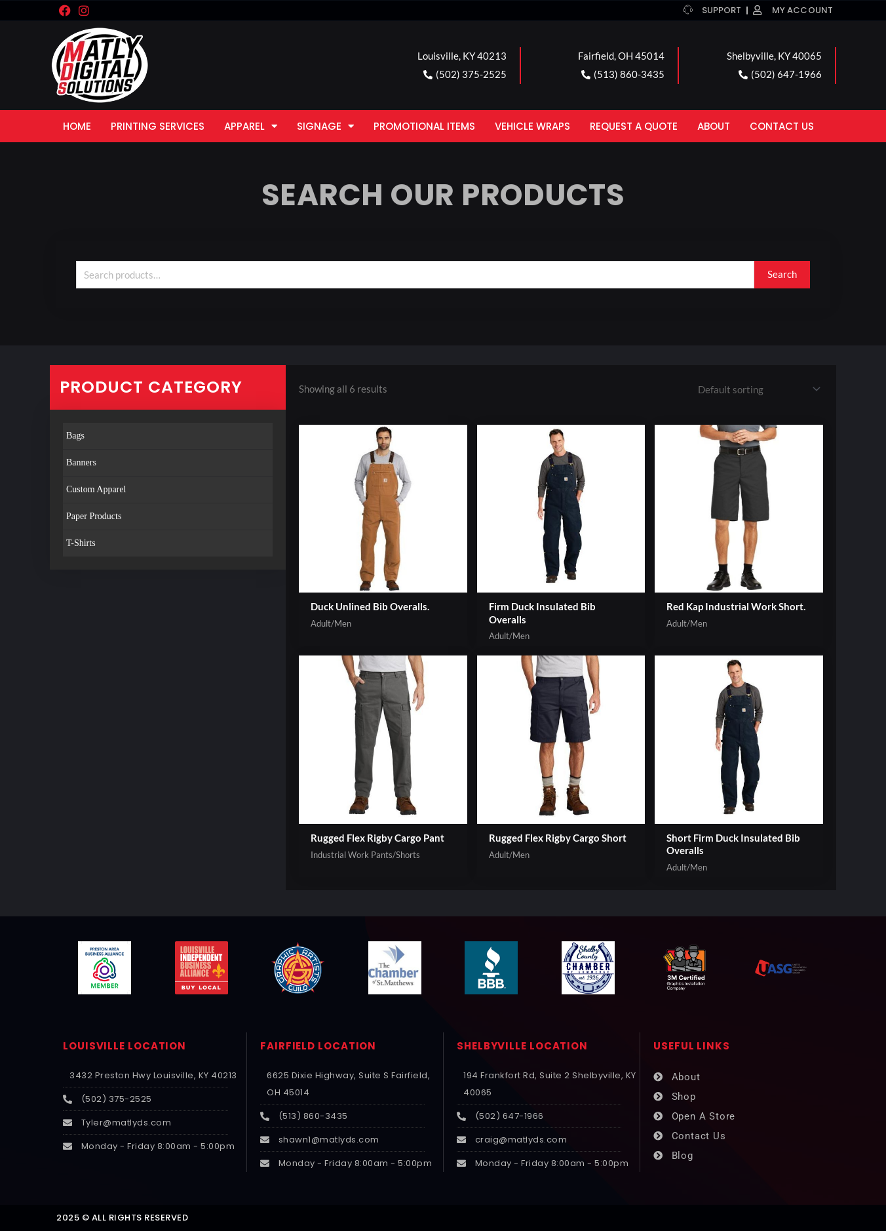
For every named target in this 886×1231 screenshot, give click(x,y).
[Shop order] (756, 389)
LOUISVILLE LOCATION (124, 1046)
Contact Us (782, 126)
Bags (75, 435)
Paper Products (93, 516)
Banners (81, 462)
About (713, 126)
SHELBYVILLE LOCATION (522, 1046)
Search (782, 274)
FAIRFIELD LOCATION (318, 1046)
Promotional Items (424, 126)
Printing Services (157, 126)
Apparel (250, 126)
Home (77, 126)
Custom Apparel (96, 489)
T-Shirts (81, 543)
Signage (325, 126)
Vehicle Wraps (532, 126)
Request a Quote (634, 126)
